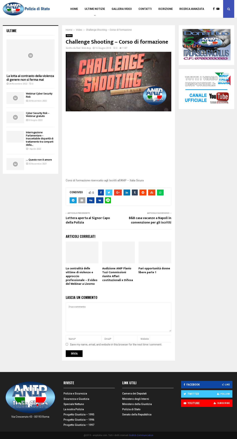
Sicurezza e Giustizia (76, 398)
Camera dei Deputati (134, 393)
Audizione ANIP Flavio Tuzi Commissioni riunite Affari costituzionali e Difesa (117, 274)
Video (69, 36)
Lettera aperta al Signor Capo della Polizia (88, 220)
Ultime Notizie (95, 8)
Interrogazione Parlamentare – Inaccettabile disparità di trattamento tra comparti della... (39, 138)
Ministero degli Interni (135, 398)
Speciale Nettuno (74, 404)
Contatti (145, 8)
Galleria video (122, 8)
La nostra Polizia (74, 409)
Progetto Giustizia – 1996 (79, 419)
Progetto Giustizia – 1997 (79, 424)
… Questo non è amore (39, 159)
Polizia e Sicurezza (75, 393)
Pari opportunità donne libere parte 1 (154, 270)
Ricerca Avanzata (191, 8)
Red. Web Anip (83, 48)
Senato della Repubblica (136, 414)
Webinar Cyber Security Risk (39, 95)
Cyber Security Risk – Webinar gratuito (37, 114)
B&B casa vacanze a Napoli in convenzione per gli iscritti (150, 220)
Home (74, 8)
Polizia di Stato (131, 409)
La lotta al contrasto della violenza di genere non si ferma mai (30, 77)
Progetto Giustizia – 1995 (79, 414)
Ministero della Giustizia (137, 404)
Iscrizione (165, 8)
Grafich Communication (141, 435)
